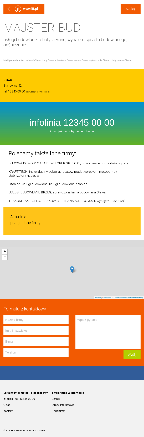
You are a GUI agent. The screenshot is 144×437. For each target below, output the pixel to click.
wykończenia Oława (99, 60)
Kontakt (8, 411)
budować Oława (32, 60)
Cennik (56, 399)
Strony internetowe (63, 405)
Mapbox (107, 298)
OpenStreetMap (120, 298)
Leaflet (98, 298)
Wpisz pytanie (108, 332)
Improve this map (135, 298)
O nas (6, 405)
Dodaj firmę (58, 411)
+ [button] (5, 251)
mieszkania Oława (64, 60)
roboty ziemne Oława (120, 60)
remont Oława (81, 60)
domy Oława (48, 60)
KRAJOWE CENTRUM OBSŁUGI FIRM (28, 430)
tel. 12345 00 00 (14, 91)
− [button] (5, 257)
